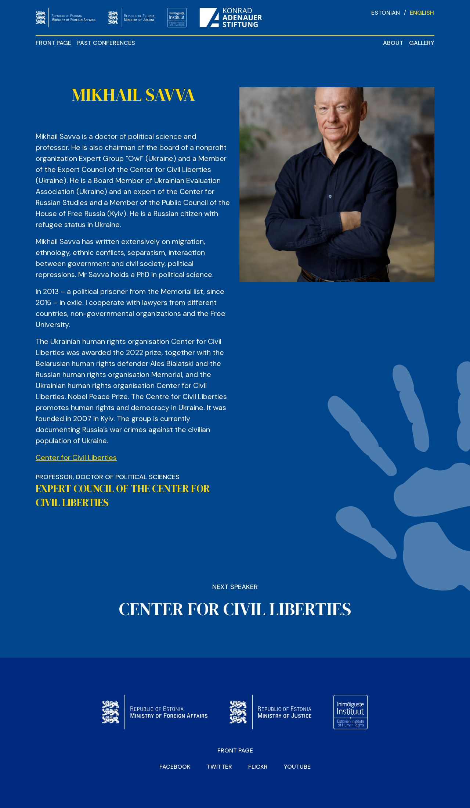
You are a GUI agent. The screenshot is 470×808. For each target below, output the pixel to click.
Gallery (421, 43)
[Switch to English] (422, 12)
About (393, 43)
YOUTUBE (297, 767)
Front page (53, 43)
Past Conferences (106, 43)
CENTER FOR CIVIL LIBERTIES (235, 609)
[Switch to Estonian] (385, 12)
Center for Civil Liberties (76, 457)
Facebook (175, 767)
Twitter (219, 767)
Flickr (258, 767)
